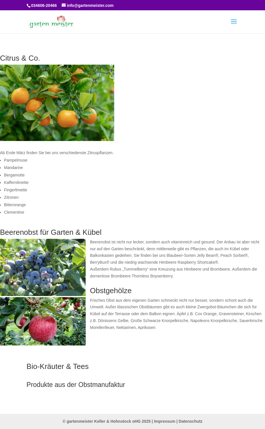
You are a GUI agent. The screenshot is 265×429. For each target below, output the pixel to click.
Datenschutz (190, 421)
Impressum (164, 421)
